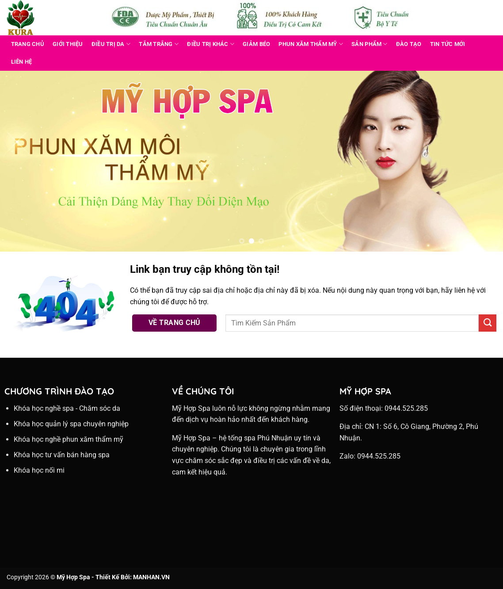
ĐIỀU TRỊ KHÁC (210, 44)
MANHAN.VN (151, 577)
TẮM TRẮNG (159, 44)
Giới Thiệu (68, 44)
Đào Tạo (409, 44)
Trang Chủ (27, 44)
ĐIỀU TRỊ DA (110, 44)
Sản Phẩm (369, 44)
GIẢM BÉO (256, 44)
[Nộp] (487, 323)
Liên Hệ (21, 61)
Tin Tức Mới (447, 44)
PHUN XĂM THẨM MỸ (310, 44)
